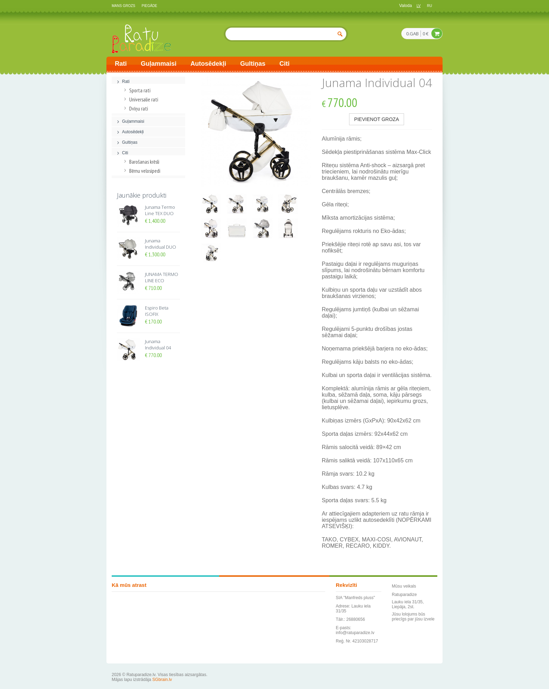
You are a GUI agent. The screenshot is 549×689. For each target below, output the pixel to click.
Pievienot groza (376, 119)
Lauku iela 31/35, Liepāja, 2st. (408, 604)
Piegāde (149, 6)
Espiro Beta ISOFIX (156, 311)
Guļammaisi (158, 63)
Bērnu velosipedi (141, 171)
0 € (426, 33)
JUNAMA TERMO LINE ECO (161, 277)
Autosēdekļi (208, 63)
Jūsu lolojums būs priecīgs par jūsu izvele (413, 616)
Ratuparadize (404, 594)
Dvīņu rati (135, 108)
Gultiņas (252, 63)
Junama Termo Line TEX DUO (160, 210)
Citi (284, 63)
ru (429, 6)
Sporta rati (136, 90)
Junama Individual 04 (158, 344)
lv (419, 6)
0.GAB (412, 34)
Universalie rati (140, 99)
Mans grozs (123, 6)
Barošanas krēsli (140, 161)
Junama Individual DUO (160, 243)
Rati (121, 63)
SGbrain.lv (162, 679)
